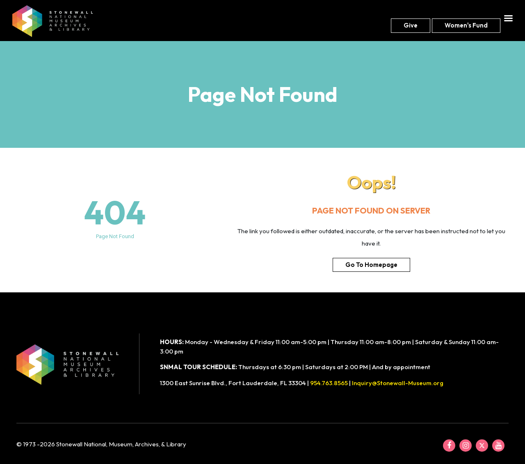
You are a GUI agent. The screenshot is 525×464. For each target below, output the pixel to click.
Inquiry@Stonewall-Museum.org (397, 383)
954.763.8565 (329, 383)
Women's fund (466, 25)
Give (411, 25)
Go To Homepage (371, 265)
